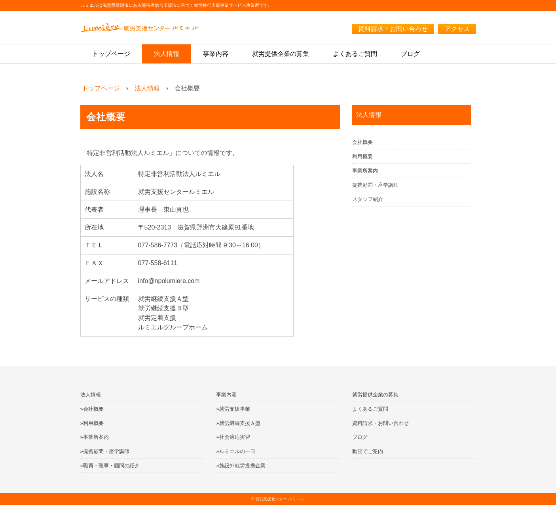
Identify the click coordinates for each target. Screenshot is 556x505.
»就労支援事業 (233, 409)
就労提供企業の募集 (280, 53)
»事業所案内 (94, 437)
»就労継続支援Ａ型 (238, 423)
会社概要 (362, 142)
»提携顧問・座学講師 (104, 451)
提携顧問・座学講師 (375, 185)
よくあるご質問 (355, 53)
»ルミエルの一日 (235, 451)
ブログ (410, 53)
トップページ (111, 53)
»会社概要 (92, 409)
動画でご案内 (367, 451)
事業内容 (215, 53)
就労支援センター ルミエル (279, 499)
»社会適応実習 (233, 437)
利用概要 (362, 156)
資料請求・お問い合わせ (393, 28)
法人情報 (166, 53)
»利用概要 (92, 423)
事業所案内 (365, 171)
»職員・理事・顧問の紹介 (110, 466)
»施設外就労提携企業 (240, 466)
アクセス (457, 28)
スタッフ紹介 (367, 199)
